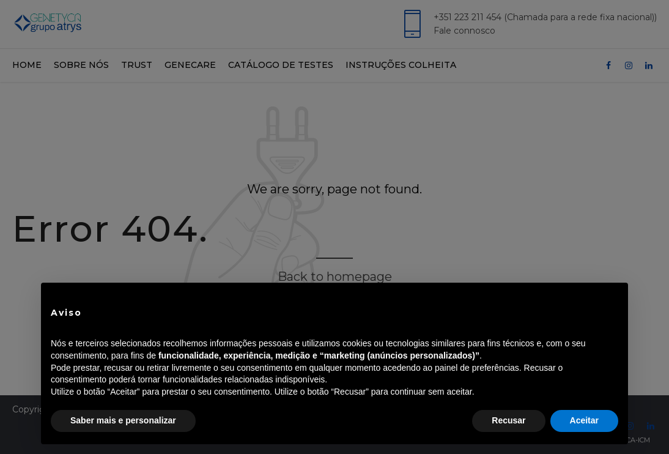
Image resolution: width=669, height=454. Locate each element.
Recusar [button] (508, 420)
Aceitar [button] (584, 420)
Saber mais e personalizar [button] (123, 420)
